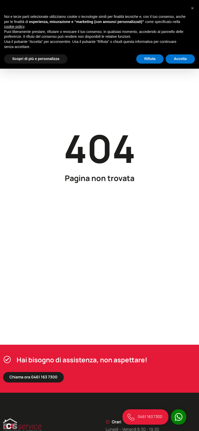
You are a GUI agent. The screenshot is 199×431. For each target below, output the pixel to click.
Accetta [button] (180, 59)
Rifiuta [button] (150, 59)
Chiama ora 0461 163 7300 (33, 377)
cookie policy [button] (14, 27)
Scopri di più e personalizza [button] (35, 59)
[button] (192, 8)
